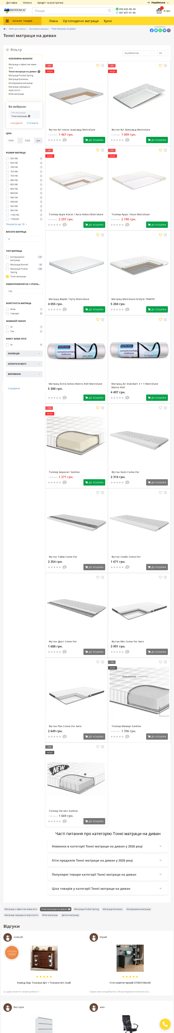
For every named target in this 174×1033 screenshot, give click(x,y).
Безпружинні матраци (21, 83)
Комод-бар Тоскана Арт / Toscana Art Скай (44, 982)
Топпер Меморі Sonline (126, 726)
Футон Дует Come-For (63, 641)
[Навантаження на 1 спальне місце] (24, 291)
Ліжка (53, 21)
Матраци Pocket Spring (21, 75)
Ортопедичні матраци (81, 21)
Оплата (27, 2)
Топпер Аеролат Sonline (64, 472)
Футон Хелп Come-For (125, 472)
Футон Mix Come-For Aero (127, 641)
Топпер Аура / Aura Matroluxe (130, 214)
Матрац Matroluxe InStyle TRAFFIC (133, 299)
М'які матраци (16, 93)
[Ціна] (12, 140)
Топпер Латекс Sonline (63, 810)
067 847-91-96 (125, 12)
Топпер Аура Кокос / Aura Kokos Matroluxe (76, 214)
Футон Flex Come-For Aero (65, 726)
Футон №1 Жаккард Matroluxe (130, 129)
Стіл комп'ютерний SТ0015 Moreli (130, 982)
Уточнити (32, 123)
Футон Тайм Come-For (63, 556)
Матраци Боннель (18, 79)
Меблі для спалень (20, 29)
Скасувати (16, 123)
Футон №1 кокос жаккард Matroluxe (72, 129)
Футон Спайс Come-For (126, 556)
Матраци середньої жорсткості (19, 88)
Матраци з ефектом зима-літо (23, 66)
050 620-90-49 (125, 9)
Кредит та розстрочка (50, 2)
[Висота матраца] (24, 239)
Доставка (11, 2)
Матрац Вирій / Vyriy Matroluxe (69, 299)
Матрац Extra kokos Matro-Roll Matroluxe (75, 383)
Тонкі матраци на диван (24, 71)
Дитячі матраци (70, 915)
